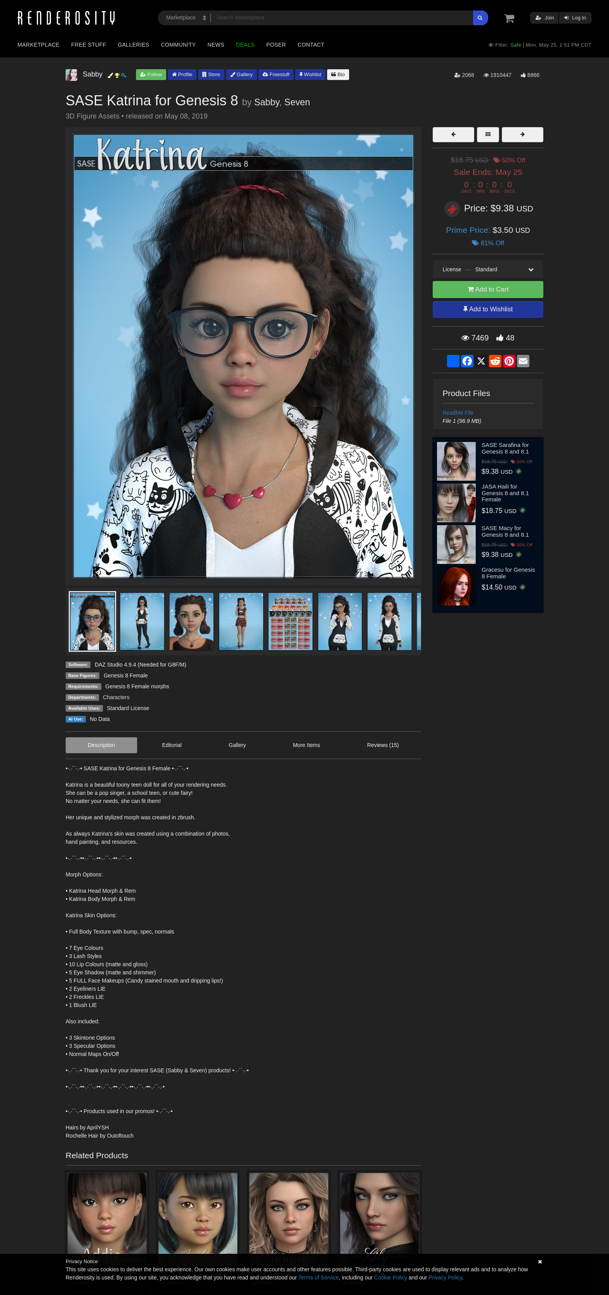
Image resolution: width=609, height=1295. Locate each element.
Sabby (266, 102)
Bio (338, 74)
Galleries (133, 45)
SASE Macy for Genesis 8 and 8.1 (505, 531)
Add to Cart (488, 289)
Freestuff (276, 74)
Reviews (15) (383, 745)
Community (178, 45)
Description (101, 745)
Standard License (128, 708)
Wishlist (310, 74)
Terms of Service (318, 1277)
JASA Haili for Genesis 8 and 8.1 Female (505, 493)
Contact (311, 45)
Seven (297, 102)
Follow (151, 74)
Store (211, 74)
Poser (276, 45)
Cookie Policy (390, 1277)
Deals (245, 45)
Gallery (241, 74)
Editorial (172, 745)
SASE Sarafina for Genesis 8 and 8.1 (505, 448)
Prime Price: (469, 229)
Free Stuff (88, 45)
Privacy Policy (445, 1277)
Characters (116, 697)
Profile (182, 74)
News (215, 45)
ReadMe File (458, 413)
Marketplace (38, 45)
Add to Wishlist (488, 309)
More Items (306, 745)
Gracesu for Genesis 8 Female (508, 572)
